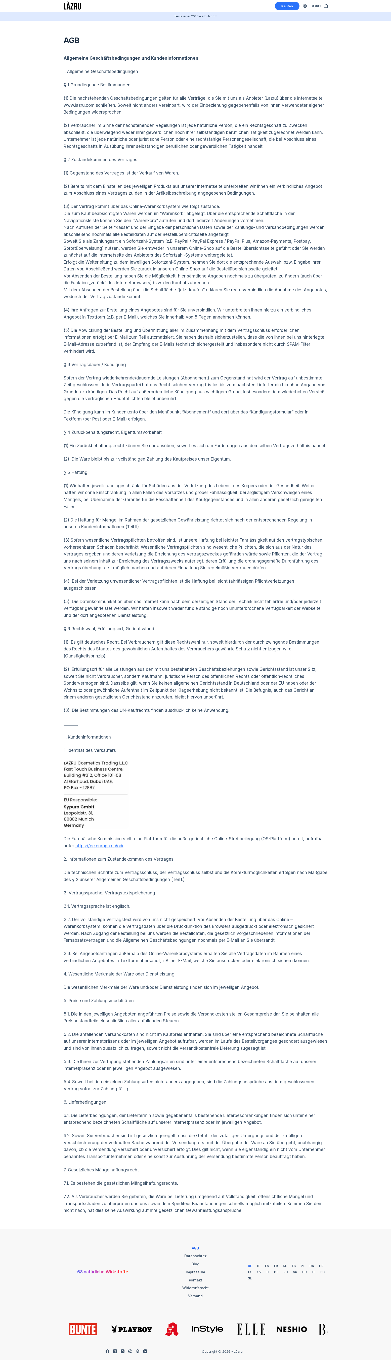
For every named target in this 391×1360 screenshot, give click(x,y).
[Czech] (250, 1272)
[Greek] (313, 1272)
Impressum (195, 1272)
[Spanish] (294, 1266)
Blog (195, 1264)
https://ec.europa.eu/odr (99, 845)
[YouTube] (145, 1351)
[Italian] (258, 1266)
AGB (195, 1248)
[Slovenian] (250, 1278)
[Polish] (303, 1266)
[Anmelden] (305, 6)
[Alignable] (130, 1351)
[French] (276, 1266)
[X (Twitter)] (115, 1351)
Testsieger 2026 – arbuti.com (195, 16)
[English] (267, 1266)
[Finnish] (268, 1272)
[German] (250, 1266)
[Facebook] (107, 1351)
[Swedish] (259, 1272)
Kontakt (195, 1280)
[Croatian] (321, 1266)
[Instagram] (122, 1351)
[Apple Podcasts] (138, 1351)
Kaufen (287, 6)
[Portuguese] (276, 1272)
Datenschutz (195, 1256)
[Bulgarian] (322, 1272)
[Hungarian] (304, 1272)
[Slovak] (295, 1272)
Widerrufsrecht (195, 1288)
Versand (195, 1296)
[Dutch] (285, 1266)
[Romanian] (285, 1272)
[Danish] (312, 1266)
